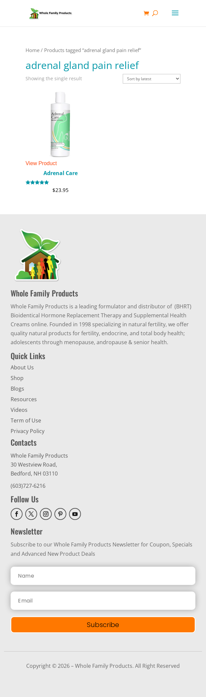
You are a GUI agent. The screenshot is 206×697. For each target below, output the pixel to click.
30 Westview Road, (34, 464)
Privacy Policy (27, 431)
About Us (22, 367)
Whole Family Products (39, 455)
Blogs (17, 388)
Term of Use (26, 420)
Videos (19, 409)
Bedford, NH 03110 (34, 473)
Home (32, 50)
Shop (17, 378)
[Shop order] (151, 79)
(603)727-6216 (28, 485)
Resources (24, 399)
